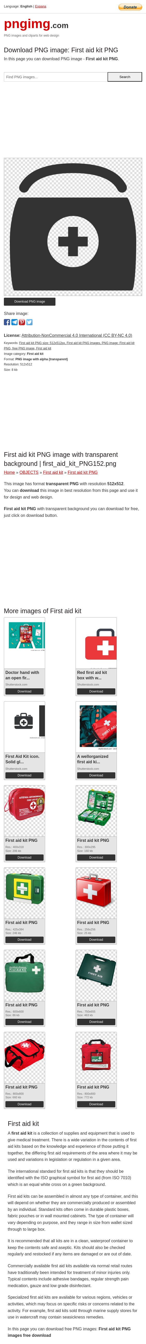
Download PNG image (29, 301)
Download (24, 691)
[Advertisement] (73, 122)
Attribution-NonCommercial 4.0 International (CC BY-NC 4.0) (76, 335)
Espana (40, 6)
